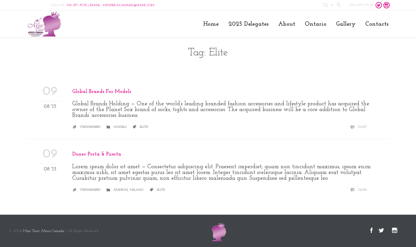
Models (120, 127)
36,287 (358, 127)
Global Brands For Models (101, 91)
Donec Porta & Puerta (96, 154)
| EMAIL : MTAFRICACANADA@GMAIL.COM (110, 5)
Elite (144, 127)
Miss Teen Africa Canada (43, 231)
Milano (136, 190)
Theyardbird (90, 127)
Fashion (120, 190)
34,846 (358, 190)
